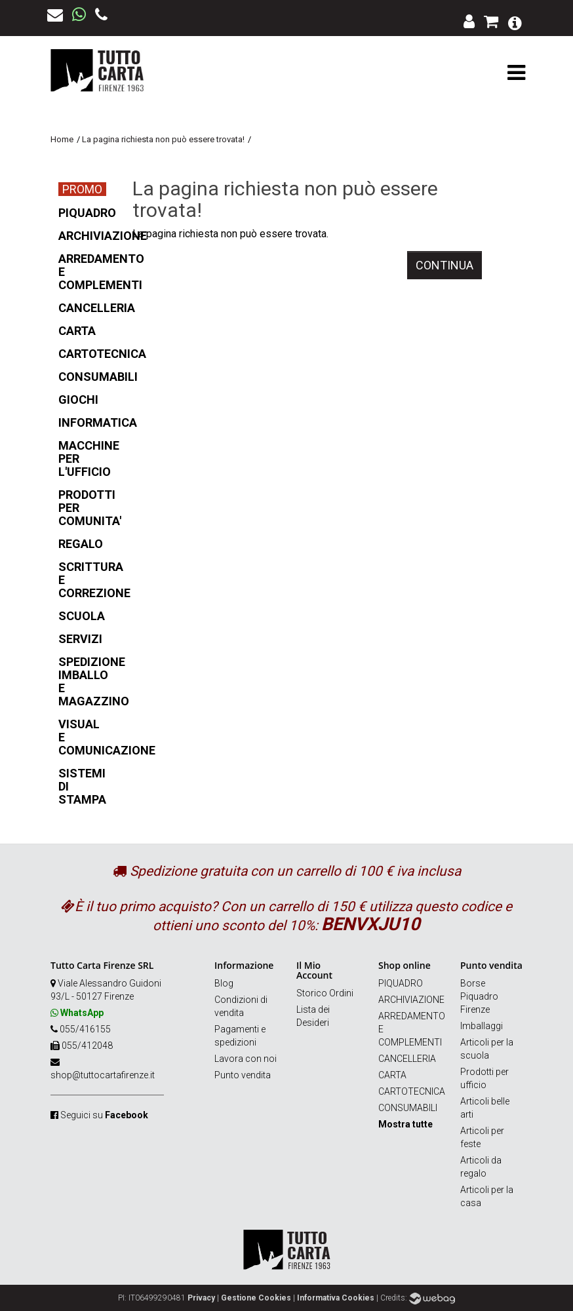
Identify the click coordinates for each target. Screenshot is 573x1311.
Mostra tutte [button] (405, 1124)
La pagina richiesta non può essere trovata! (163, 139)
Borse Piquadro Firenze (479, 996)
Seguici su (104, 1115)
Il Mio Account (314, 970)
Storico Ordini (324, 993)
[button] (515, 22)
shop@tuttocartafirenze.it (102, 1075)
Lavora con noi (245, 1058)
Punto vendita (242, 1075)
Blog (223, 983)
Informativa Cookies (335, 1297)
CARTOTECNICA (411, 1091)
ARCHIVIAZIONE (411, 999)
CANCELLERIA (407, 1058)
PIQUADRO (400, 983)
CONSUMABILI (407, 1108)
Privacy (201, 1297)
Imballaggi (481, 1026)
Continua (444, 265)
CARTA (392, 1075)
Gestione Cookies (256, 1297)
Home (61, 139)
